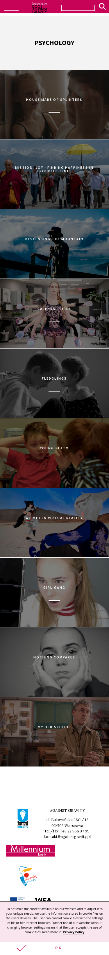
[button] (54, 948)
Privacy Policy (73, 932)
